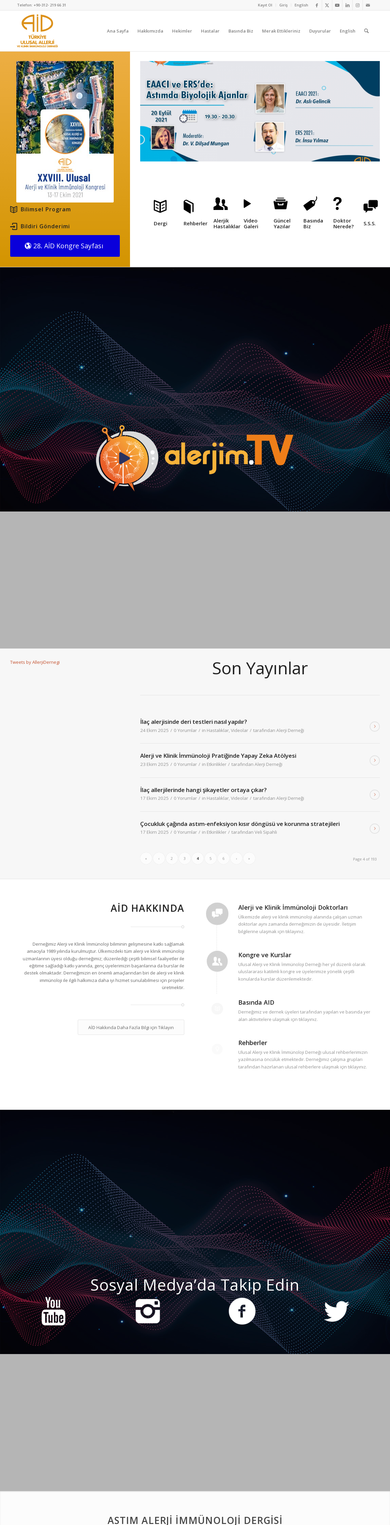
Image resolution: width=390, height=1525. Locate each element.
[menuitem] (265, 5)
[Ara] (366, 31)
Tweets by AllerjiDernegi (35, 662)
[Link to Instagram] (358, 5)
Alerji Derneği (290, 730)
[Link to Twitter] (327, 5)
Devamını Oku (374, 726)
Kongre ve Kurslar (264, 955)
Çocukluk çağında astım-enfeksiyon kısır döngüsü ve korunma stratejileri (240, 824)
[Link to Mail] (368, 5)
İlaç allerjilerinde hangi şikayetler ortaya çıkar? (203, 790)
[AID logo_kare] (37, 31)
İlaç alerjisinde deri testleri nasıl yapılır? (193, 722)
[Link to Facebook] (317, 5)
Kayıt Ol (265, 4)
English (301, 4)
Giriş (283, 4)
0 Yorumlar (185, 730)
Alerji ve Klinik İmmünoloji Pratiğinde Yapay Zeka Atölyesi (218, 755)
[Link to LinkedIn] (347, 5)
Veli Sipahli (266, 832)
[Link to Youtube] (337, 5)
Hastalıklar (218, 730)
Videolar (239, 730)
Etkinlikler (216, 764)
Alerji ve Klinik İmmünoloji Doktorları (293, 907)
